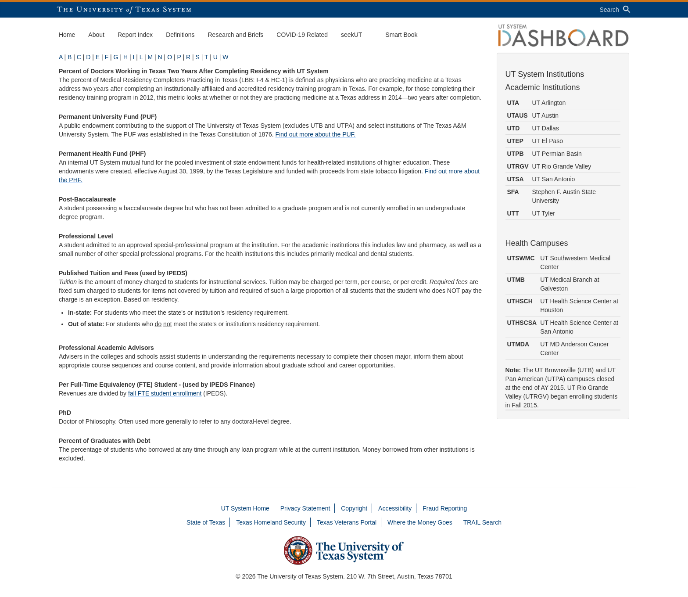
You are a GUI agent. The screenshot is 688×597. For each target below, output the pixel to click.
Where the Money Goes (419, 522)
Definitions (180, 34)
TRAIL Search (482, 522)
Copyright (354, 508)
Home (67, 34)
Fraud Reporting (445, 508)
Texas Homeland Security (271, 522)
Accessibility (395, 508)
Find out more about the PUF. (316, 134)
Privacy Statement (305, 508)
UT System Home (245, 508)
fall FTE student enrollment (164, 393)
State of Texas (205, 522)
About (96, 34)
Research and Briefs (236, 34)
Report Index (135, 34)
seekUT (351, 34)
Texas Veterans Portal (346, 522)
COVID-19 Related (302, 34)
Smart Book (401, 34)
